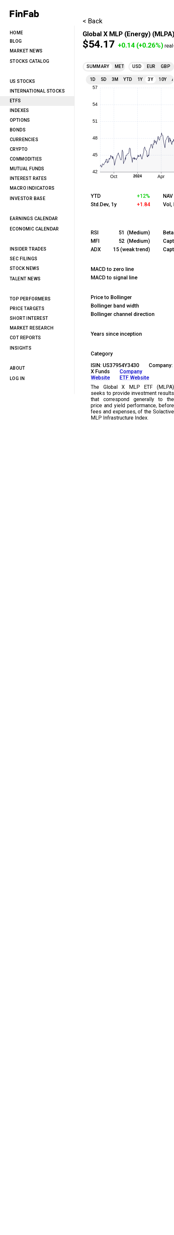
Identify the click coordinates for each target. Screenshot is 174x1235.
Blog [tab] (16, 41)
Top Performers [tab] (30, 298)
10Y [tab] (162, 79)
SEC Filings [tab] (23, 258)
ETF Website (134, 378)
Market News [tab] (26, 50)
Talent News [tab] (25, 278)
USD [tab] (136, 66)
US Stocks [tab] (22, 81)
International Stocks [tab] (37, 91)
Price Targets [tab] (27, 308)
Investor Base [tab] (27, 198)
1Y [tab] (140, 79)
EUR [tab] (151, 66)
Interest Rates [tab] (28, 178)
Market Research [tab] (31, 328)
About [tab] (17, 368)
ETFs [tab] (15, 100)
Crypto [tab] (19, 149)
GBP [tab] (165, 66)
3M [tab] (115, 79)
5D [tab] (104, 79)
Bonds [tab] (18, 129)
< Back (92, 21)
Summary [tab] (98, 66)
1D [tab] (93, 79)
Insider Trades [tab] (28, 249)
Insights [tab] (20, 348)
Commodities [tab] (26, 159)
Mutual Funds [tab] (27, 168)
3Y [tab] (150, 79)
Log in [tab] (17, 378)
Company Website (116, 374)
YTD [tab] (127, 79)
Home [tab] (16, 32)
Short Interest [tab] (29, 318)
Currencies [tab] (24, 139)
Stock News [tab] (24, 268)
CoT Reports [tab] (25, 337)
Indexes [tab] (19, 110)
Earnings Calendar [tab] (34, 218)
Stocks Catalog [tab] (30, 61)
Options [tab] (20, 120)
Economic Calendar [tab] (34, 228)
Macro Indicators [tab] (32, 188)
